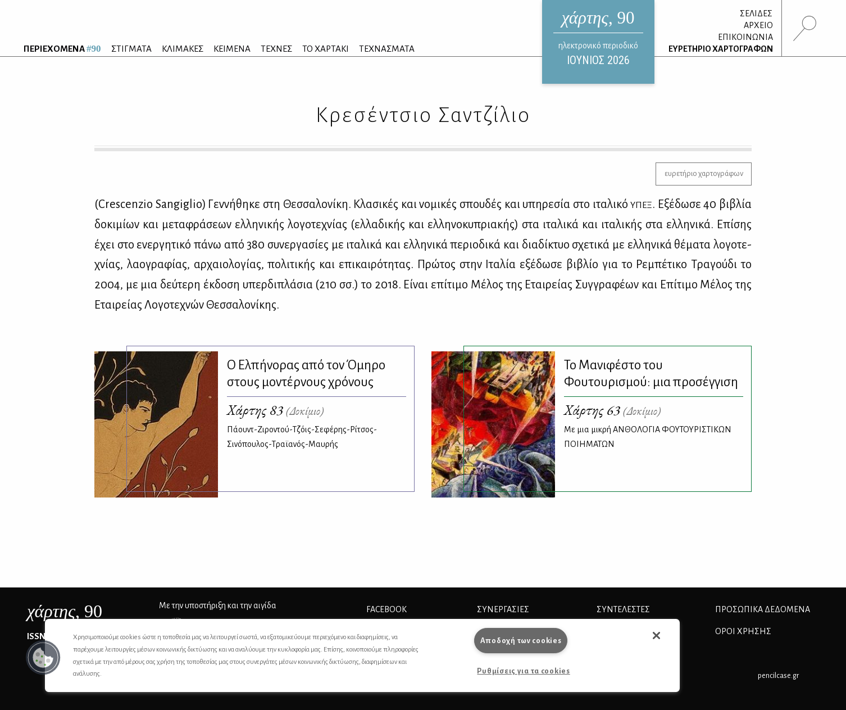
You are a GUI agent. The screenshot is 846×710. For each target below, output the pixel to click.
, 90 (64, 611)
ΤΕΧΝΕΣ (276, 48)
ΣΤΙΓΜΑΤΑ (131, 48)
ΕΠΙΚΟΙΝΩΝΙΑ (745, 37)
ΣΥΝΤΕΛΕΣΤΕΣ (623, 609)
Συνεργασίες (503, 609)
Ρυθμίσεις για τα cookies (523, 671)
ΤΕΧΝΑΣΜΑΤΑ (387, 48)
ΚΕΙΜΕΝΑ (232, 48)
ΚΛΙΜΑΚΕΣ (182, 48)
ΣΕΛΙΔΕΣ (756, 13)
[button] (43, 658)
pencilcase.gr (778, 675)
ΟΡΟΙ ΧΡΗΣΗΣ (743, 631)
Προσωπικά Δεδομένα (762, 609)
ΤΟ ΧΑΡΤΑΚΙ (325, 48)
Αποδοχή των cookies (521, 640)
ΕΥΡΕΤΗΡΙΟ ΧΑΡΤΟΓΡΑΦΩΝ (720, 48)
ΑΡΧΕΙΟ (758, 25)
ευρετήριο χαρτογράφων (704, 173)
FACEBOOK (386, 609)
